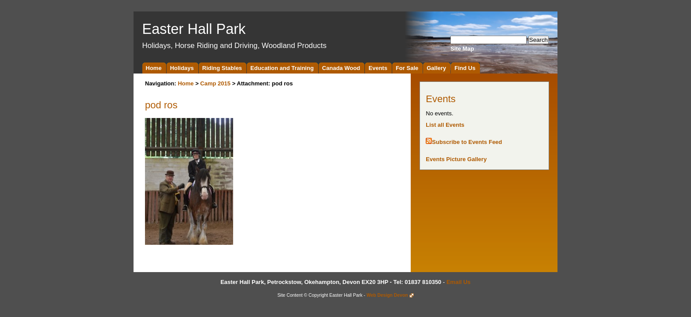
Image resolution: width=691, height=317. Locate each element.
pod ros (161, 105)
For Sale (407, 68)
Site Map (462, 48)
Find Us (465, 68)
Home (154, 68)
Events (377, 68)
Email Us (458, 282)
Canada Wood (341, 68)
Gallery (436, 68)
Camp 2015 (215, 83)
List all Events (445, 125)
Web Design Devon (387, 295)
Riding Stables (222, 68)
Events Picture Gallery (456, 159)
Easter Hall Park (194, 29)
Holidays (182, 68)
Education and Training (282, 68)
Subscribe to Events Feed (467, 142)
